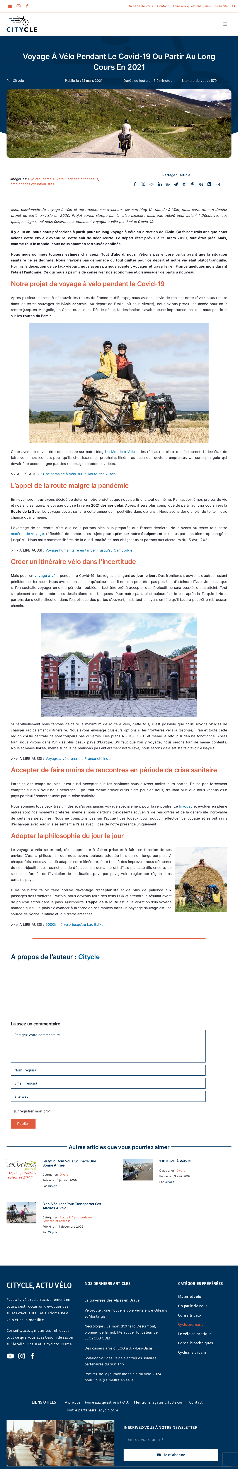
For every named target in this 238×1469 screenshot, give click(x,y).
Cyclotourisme (39, 179)
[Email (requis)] (108, 1083)
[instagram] (18, 6)
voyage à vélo (46, 575)
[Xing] (209, 184)
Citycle (18, 81)
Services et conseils (81, 179)
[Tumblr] (184, 184)
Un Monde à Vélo (120, 451)
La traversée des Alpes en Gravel (113, 1300)
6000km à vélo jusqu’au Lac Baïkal (75, 924)
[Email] (218, 184)
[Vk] (201, 184)
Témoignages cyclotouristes (31, 184)
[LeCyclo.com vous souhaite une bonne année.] (21, 1162)
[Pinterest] (193, 184)
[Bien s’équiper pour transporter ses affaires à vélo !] (21, 1205)
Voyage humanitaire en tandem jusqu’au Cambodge (89, 550)
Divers (58, 179)
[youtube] (10, 6)
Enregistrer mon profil (33, 1111)
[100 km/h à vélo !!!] (138, 1162)
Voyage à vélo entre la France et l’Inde (78, 758)
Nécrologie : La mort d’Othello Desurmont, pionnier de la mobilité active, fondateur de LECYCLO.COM (121, 1332)
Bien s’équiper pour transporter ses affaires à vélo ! (71, 1206)
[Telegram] (176, 184)
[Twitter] (143, 184)
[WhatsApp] (168, 184)
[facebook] (27, 6)
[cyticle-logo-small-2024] (22, 17)
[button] (233, 6)
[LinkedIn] (160, 184)
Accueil (65, 1217)
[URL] (108, 1096)
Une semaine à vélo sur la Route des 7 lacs (79, 474)
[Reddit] (151, 184)
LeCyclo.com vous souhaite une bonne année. (69, 1163)
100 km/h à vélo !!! (175, 1161)
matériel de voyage (27, 533)
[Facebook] (135, 184)
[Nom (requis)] (108, 1070)
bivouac (185, 806)
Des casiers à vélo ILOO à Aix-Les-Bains (119, 1348)
